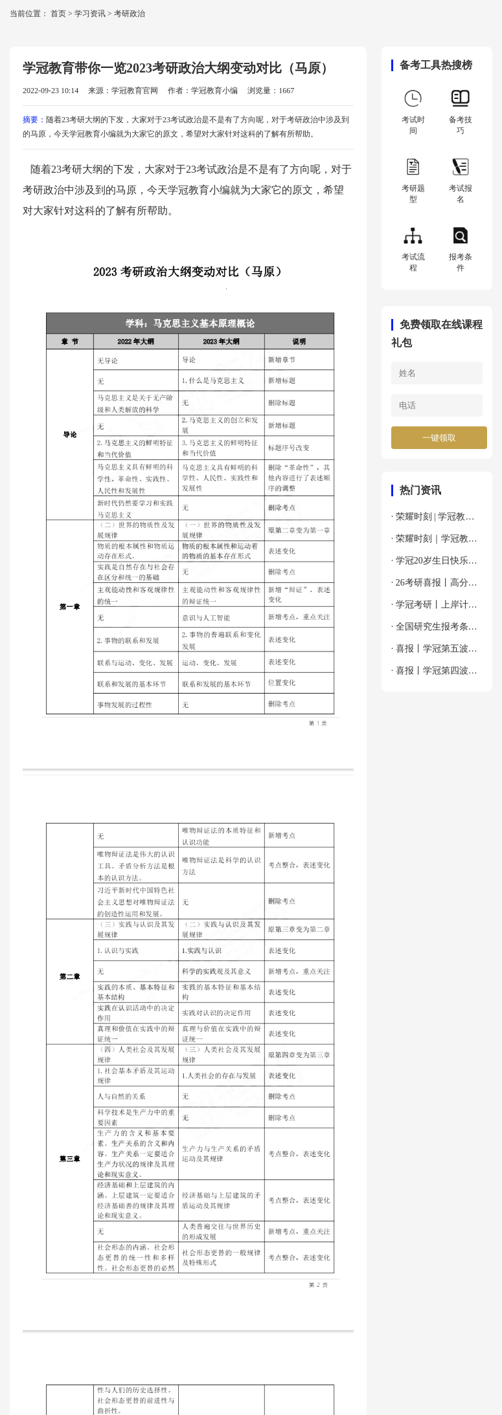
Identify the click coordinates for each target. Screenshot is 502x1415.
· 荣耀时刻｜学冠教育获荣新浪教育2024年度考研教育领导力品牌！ (436, 542)
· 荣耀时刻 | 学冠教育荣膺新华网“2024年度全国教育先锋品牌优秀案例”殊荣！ (436, 520)
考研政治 (129, 13)
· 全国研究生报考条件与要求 (434, 630)
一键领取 (439, 438)
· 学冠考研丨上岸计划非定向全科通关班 (434, 608)
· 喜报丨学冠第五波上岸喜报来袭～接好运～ (436, 652)
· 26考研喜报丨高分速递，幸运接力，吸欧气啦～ (436, 586)
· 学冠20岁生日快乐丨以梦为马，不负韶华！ (436, 564)
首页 (58, 13)
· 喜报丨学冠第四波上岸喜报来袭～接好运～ (436, 674)
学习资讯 (90, 13)
